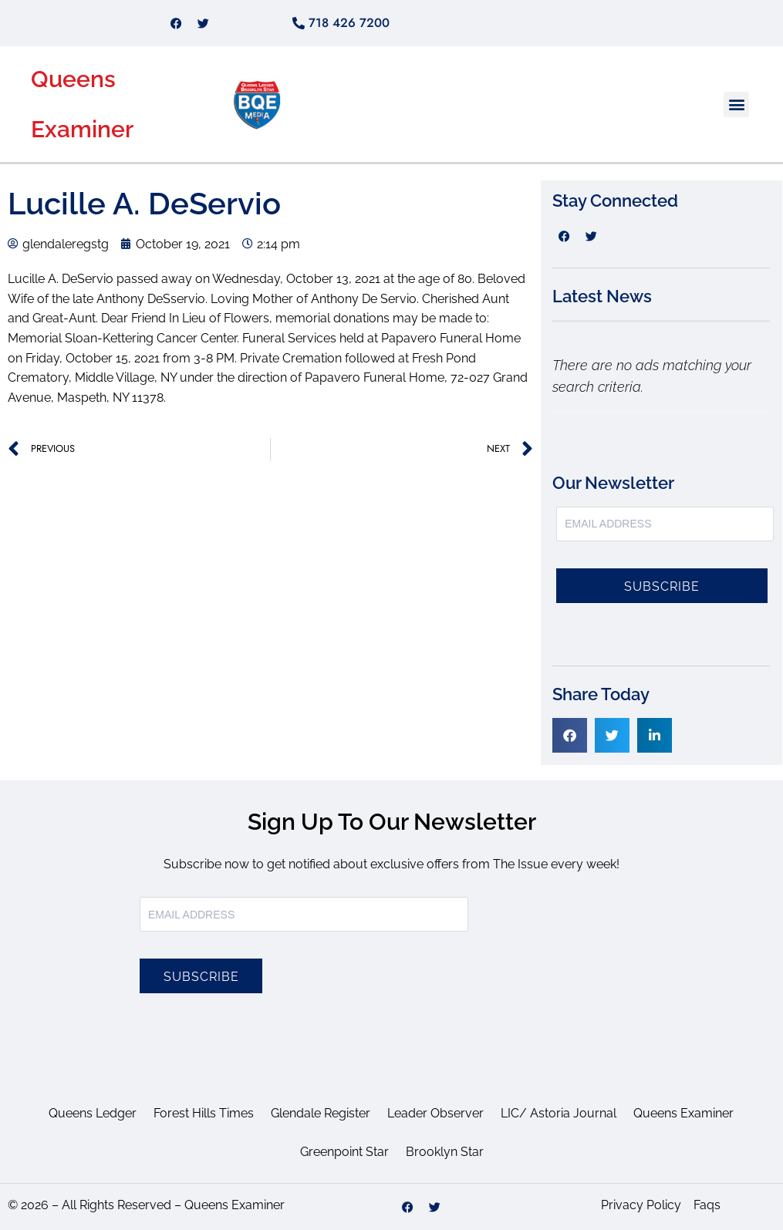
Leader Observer (435, 1113)
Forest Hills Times (204, 1113)
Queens (73, 79)
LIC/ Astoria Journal (558, 1113)
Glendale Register (320, 1113)
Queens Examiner (683, 1113)
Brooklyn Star (445, 1151)
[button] (736, 104)
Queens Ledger (93, 1113)
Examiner (82, 129)
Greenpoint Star (344, 1151)
